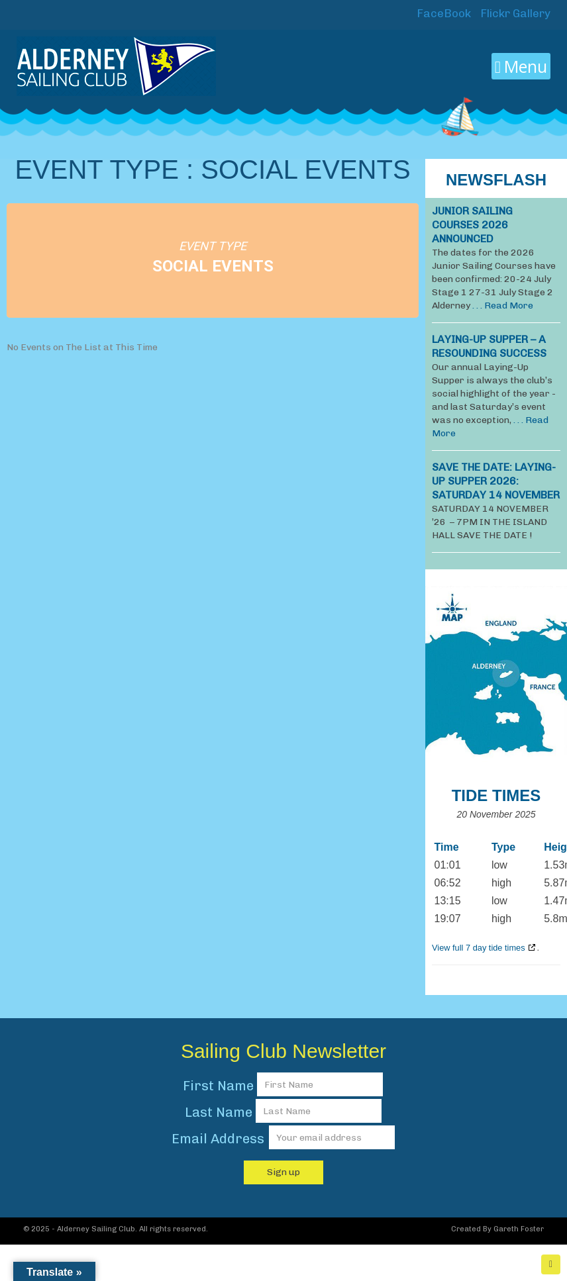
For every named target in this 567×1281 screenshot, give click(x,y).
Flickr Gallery (514, 13)
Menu (521, 66)
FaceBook (442, 13)
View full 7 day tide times (478, 948)
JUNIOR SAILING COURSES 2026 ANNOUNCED (472, 225)
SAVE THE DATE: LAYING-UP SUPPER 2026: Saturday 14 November (496, 481)
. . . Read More (502, 305)
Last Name (218, 1112)
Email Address (220, 1139)
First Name (218, 1086)
